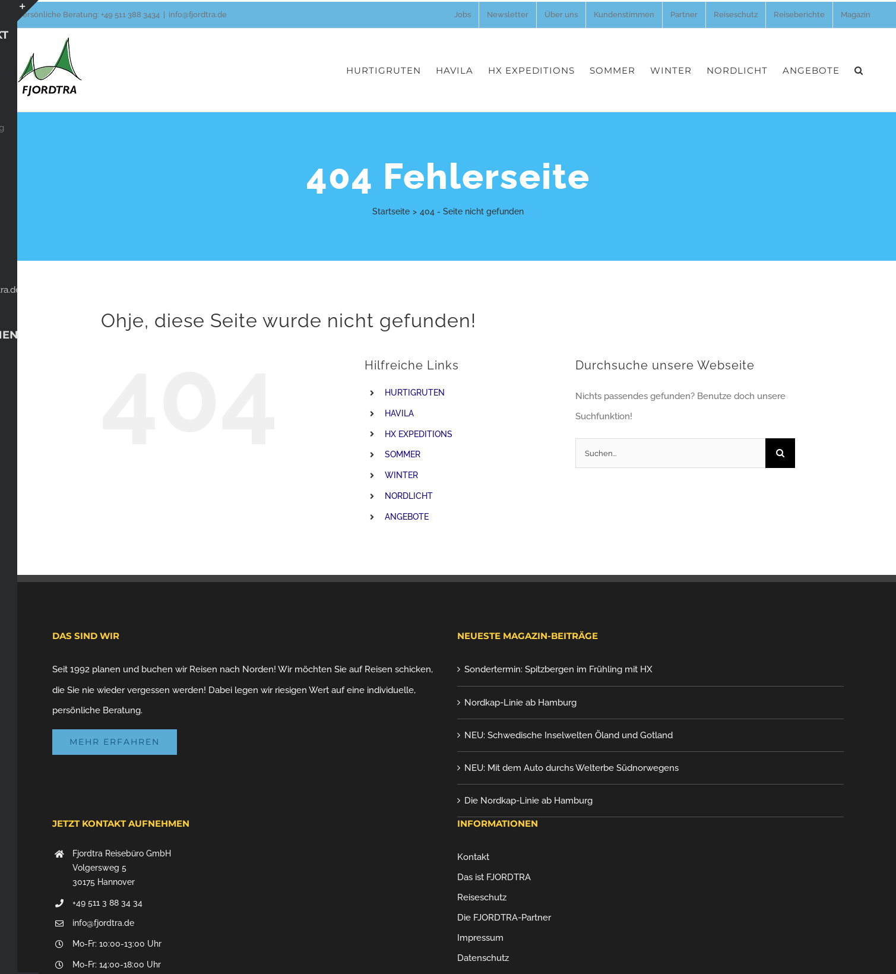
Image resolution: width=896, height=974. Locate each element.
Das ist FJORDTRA (494, 877)
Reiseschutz (481, 897)
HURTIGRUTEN (415, 392)
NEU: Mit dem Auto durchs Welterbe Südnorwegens (571, 768)
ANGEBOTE (407, 516)
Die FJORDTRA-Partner (504, 917)
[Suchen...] (670, 453)
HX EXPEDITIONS (418, 434)
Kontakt (473, 857)
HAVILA (399, 413)
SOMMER (402, 454)
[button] (858, 70)
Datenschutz (483, 958)
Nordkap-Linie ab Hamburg (520, 702)
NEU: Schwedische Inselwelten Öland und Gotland (568, 735)
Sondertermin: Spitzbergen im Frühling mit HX (558, 669)
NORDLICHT (409, 496)
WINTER (401, 475)
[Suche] (780, 453)
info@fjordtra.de (198, 14)
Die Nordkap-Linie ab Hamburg (528, 800)
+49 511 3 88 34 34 (107, 902)
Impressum (480, 937)
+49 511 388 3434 (130, 14)
